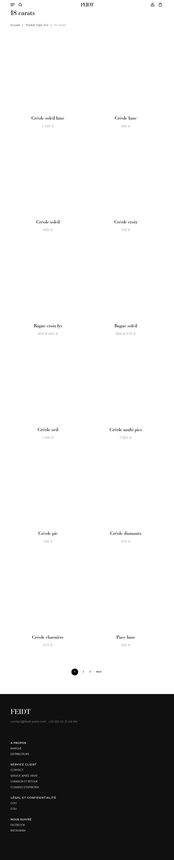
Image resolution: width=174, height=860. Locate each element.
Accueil (15, 25)
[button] (12, 5)
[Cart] (159, 4)
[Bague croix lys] (47, 280)
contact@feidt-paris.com (28, 721)
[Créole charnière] (47, 592)
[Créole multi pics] (125, 384)
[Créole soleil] (47, 176)
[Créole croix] (125, 176)
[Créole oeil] (47, 384)
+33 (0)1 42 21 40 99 (62, 721)
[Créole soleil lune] (47, 73)
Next (98, 671)
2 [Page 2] (83, 671)
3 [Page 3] (90, 671)
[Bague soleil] (125, 280)
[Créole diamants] (125, 488)
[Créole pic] (47, 488)
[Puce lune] (125, 592)
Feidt (87, 4)
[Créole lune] (125, 73)
